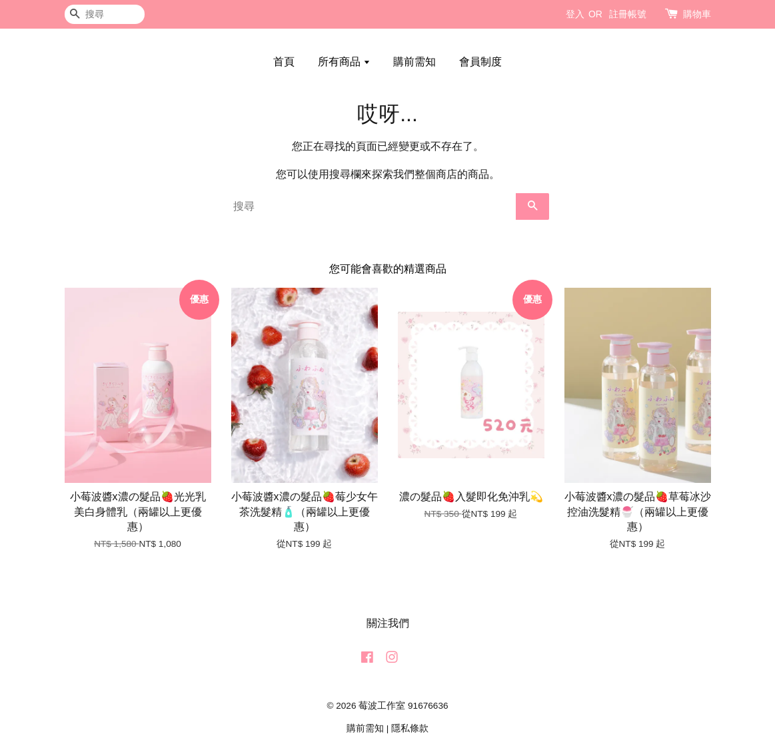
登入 (575, 14)
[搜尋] (105, 14)
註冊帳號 (627, 14)
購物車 (697, 14)
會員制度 (480, 61)
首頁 (284, 61)
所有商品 (344, 61)
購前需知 (414, 61)
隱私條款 (409, 728)
